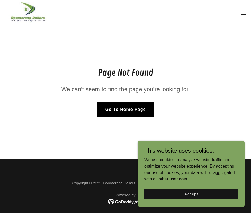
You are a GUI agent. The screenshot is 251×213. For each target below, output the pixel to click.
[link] (28, 12)
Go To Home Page (125, 109)
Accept (191, 205)
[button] (243, 12)
